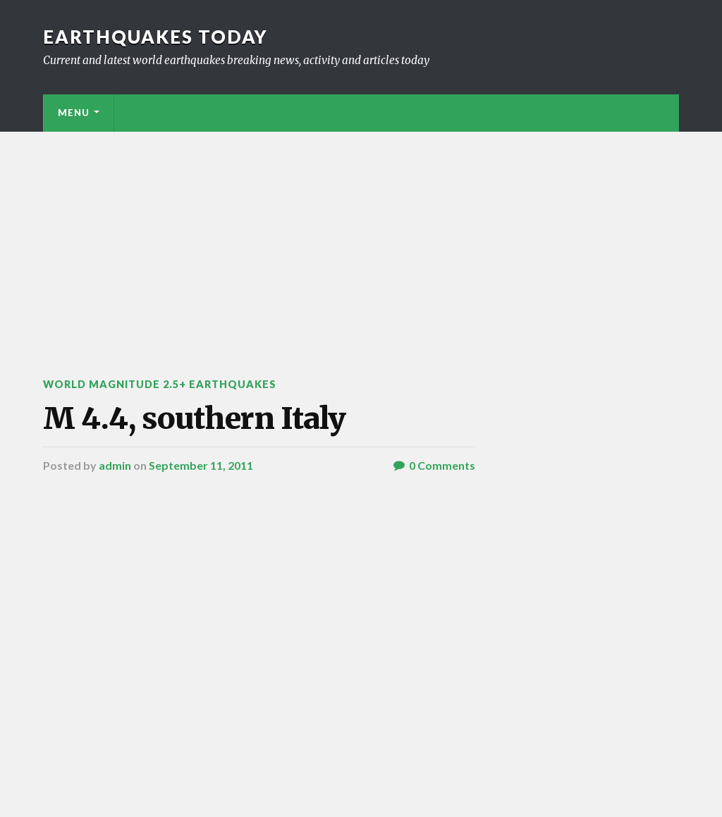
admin (115, 465)
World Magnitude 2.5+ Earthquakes (159, 384)
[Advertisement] (361, 237)
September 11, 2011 (201, 465)
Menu (74, 112)
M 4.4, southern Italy (194, 418)
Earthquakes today (155, 36)
